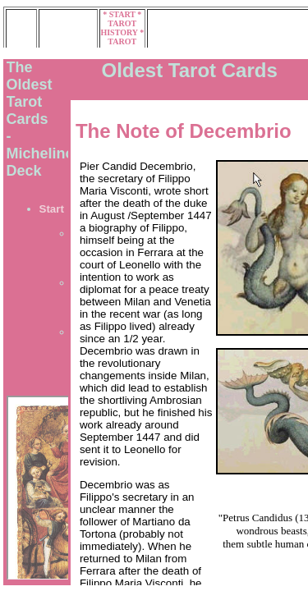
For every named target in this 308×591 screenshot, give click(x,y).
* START (120, 14)
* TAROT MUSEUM (122, 41)
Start (51, 209)
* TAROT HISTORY (120, 23)
